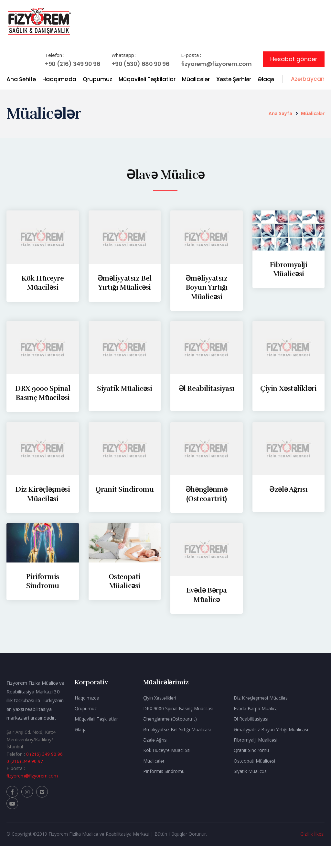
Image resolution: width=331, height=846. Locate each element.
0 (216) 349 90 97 (24, 761)
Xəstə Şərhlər (233, 79)
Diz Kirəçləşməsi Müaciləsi (261, 698)
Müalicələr (196, 79)
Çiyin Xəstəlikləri (288, 388)
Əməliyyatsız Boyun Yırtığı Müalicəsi (207, 287)
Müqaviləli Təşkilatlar (147, 79)
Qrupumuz (97, 79)
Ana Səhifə (21, 79)
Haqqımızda (59, 79)
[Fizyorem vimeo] (42, 792)
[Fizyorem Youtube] (12, 803)
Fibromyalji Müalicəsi (288, 269)
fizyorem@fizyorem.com (216, 64)
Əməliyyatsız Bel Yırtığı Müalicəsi (125, 283)
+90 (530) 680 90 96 (140, 64)
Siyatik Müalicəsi (124, 388)
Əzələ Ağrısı (288, 489)
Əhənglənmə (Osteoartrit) (170, 719)
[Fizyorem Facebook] (12, 792)
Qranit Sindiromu (124, 489)
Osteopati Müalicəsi (125, 581)
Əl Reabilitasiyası (206, 388)
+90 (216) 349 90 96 (72, 64)
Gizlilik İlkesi (312, 834)
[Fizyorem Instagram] (27, 792)
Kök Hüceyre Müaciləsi (42, 283)
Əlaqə (266, 79)
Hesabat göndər (293, 59)
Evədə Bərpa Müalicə (206, 595)
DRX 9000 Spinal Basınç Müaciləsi (42, 393)
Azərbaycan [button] (308, 78)
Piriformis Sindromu (42, 581)
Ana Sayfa (280, 113)
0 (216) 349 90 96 (44, 754)
